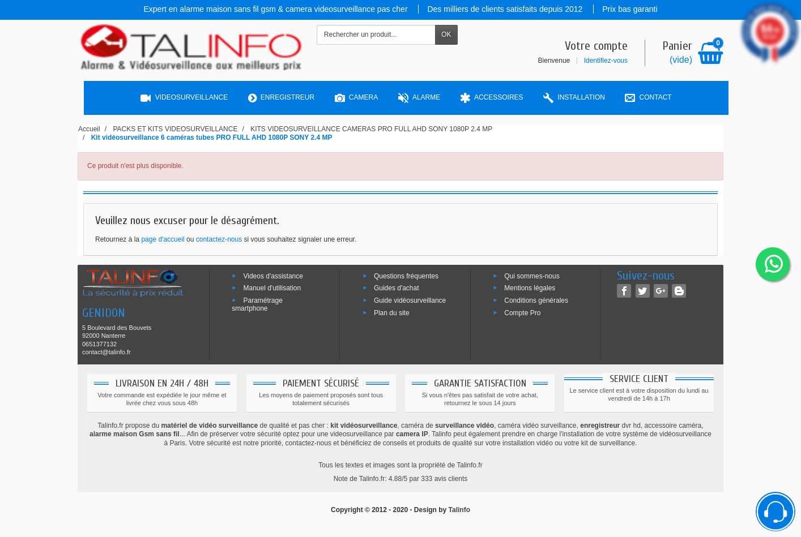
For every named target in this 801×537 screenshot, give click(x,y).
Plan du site (392, 313)
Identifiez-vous (606, 60)
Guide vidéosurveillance (410, 300)
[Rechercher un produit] (376, 35)
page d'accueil (162, 239)
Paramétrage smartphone (257, 304)
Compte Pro (522, 313)
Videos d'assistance (272, 276)
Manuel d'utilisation (272, 288)
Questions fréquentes (406, 276)
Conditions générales (536, 300)
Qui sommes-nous (531, 276)
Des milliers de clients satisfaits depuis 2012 (506, 9)
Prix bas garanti (629, 9)
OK (446, 34)
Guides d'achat (396, 288)
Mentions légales (529, 288)
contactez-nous (219, 239)
